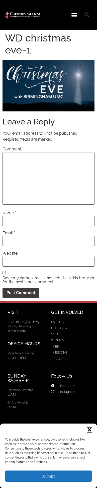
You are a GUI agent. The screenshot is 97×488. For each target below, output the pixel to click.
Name (9, 213)
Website (10, 253)
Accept (48, 476)
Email (9, 233)
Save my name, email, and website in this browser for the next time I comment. (48, 280)
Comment (13, 149)
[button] (89, 429)
